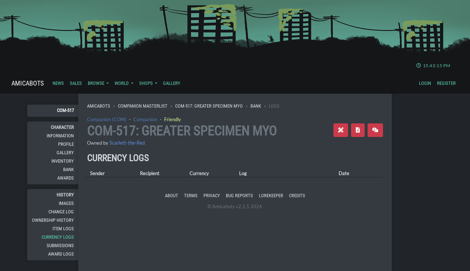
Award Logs (61, 254)
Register (446, 83)
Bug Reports (239, 195)
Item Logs (63, 228)
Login (425, 83)
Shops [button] (146, 83)
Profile (66, 144)
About (171, 195)
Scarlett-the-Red (127, 143)
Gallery (171, 83)
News (58, 83)
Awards (65, 178)
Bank (68, 169)
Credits (297, 195)
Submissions (60, 245)
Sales (76, 83)
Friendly (172, 119)
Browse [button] (96, 83)
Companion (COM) (106, 119)
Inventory (62, 161)
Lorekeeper (271, 195)
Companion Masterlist (142, 106)
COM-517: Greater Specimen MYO (209, 106)
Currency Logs (57, 237)
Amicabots (27, 83)
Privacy (211, 195)
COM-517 (65, 110)
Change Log (61, 211)
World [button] (122, 83)
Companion (145, 119)
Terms (191, 195)
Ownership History (53, 220)
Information (60, 135)
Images (66, 203)
